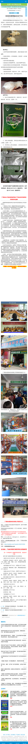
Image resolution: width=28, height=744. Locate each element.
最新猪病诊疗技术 (13, 615)
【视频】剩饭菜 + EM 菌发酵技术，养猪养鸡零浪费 (12, 660)
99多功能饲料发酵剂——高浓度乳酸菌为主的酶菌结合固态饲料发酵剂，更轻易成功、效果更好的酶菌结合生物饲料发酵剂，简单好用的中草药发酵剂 (18, 694)
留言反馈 (23, 734)
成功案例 (11, 8)
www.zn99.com (7, 537)
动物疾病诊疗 (5, 615)
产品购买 (18, 734)
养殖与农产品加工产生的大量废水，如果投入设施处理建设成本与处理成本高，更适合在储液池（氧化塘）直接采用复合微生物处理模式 (13, 647)
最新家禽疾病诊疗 (21, 615)
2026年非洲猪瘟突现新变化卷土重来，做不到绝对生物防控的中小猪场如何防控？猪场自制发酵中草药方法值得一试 (13, 626)
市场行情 (19, 8)
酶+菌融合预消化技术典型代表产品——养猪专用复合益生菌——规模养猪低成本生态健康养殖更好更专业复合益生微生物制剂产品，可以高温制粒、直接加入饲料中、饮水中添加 (18, 724)
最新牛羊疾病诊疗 (6, 617)
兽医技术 (15, 8)
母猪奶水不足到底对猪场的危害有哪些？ (14, 610)
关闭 (26, 8)
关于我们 (8, 734)
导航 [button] (2, 1)
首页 (7, 8)
